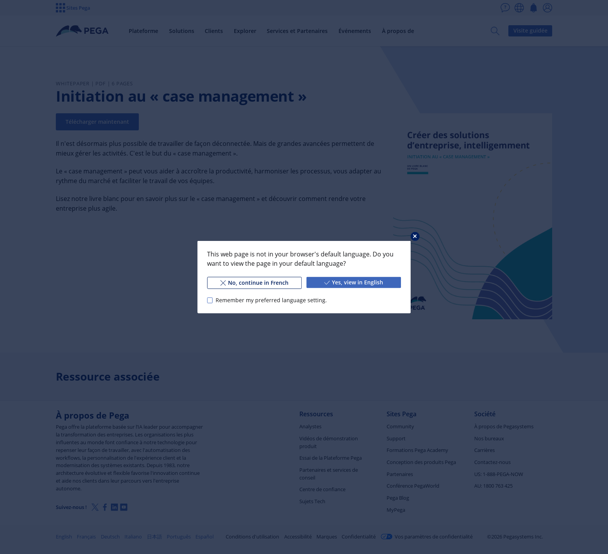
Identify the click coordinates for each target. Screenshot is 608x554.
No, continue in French (254, 282)
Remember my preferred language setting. (271, 300)
